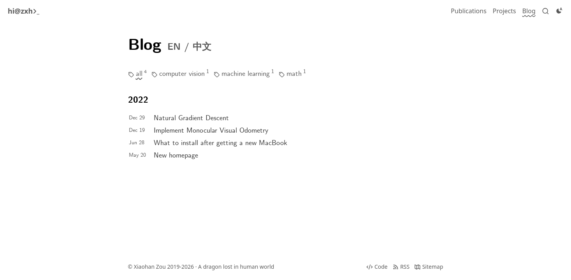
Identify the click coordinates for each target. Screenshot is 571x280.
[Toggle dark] (559, 11)
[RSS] (401, 267)
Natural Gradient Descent (191, 118)
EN (174, 47)
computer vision (182, 74)
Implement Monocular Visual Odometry (211, 130)
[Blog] (529, 11)
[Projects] (504, 11)
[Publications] (468, 11)
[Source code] (376, 267)
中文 (202, 47)
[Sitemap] (428, 267)
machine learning (245, 74)
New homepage (176, 155)
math (294, 74)
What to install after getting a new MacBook (220, 143)
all (139, 74)
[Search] (545, 11)
